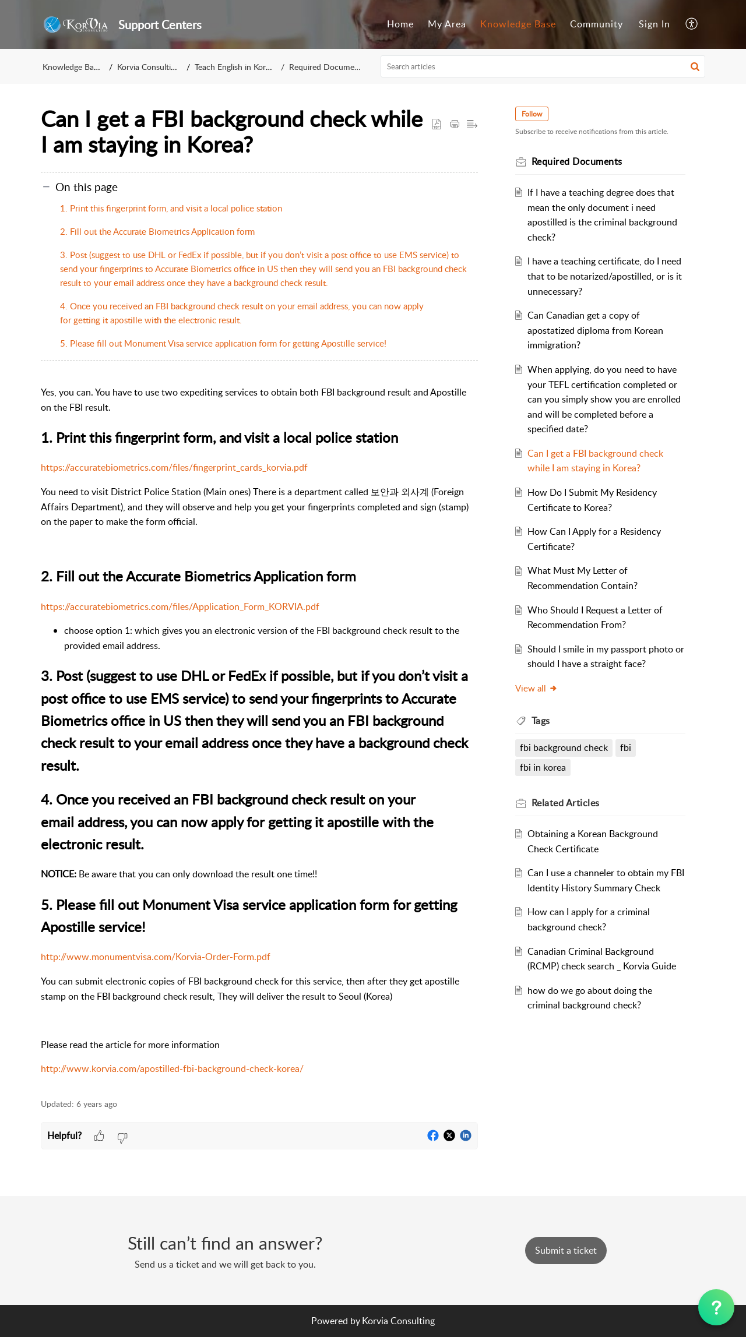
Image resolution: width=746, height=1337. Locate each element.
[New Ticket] (566, 1250)
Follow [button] (532, 114)
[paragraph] (259, 731)
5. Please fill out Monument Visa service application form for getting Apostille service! (224, 343)
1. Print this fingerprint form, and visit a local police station (171, 208)
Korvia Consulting (148, 66)
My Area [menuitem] (447, 23)
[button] (695, 66)
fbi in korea (543, 767)
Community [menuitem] (596, 23)
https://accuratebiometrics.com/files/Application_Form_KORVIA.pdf (180, 606)
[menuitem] (400, 24)
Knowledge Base (72, 66)
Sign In (654, 23)
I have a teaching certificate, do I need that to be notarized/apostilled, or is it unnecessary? (604, 276)
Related (566, 802)
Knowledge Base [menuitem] (518, 23)
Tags (541, 720)
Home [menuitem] (400, 23)
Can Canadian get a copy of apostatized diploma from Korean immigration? (595, 330)
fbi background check (564, 747)
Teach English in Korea (234, 66)
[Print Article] (454, 124)
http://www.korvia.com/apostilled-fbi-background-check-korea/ (172, 1068)
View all (536, 688)
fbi (625, 747)
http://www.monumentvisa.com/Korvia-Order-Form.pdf (155, 956)
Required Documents (327, 66)
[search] (543, 66)
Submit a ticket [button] (566, 1250)
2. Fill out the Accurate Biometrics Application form (157, 231)
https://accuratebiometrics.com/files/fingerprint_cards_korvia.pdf (174, 467)
